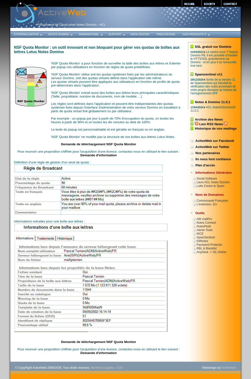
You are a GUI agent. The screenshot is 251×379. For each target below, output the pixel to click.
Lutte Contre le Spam (210, 186)
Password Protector (209, 244)
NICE (200, 233)
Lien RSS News (211, 124)
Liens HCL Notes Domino (213, 182)
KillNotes (202, 241)
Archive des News (209, 119)
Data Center (140, 34)
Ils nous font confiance (213, 159)
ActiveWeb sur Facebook (214, 141)
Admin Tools (205, 230)
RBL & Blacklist (207, 248)
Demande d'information (98, 155)
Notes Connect (206, 222)
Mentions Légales (102, 367)
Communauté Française (212, 200)
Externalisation (28, 35)
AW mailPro (204, 219)
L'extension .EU (207, 204)
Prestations (166, 34)
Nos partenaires (207, 153)
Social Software (207, 178)
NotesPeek (204, 226)
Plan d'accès (205, 165)
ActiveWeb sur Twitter (212, 147)
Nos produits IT (197, 35)
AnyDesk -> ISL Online (211, 252)
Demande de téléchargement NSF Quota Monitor (98, 144)
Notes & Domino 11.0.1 (212, 102)
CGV (119, 367)
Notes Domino (61, 35)
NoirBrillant (228, 367)
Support (117, 35)
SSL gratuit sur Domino (213, 47)
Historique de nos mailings (216, 128)
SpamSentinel (90, 35)
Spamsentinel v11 (209, 74)
